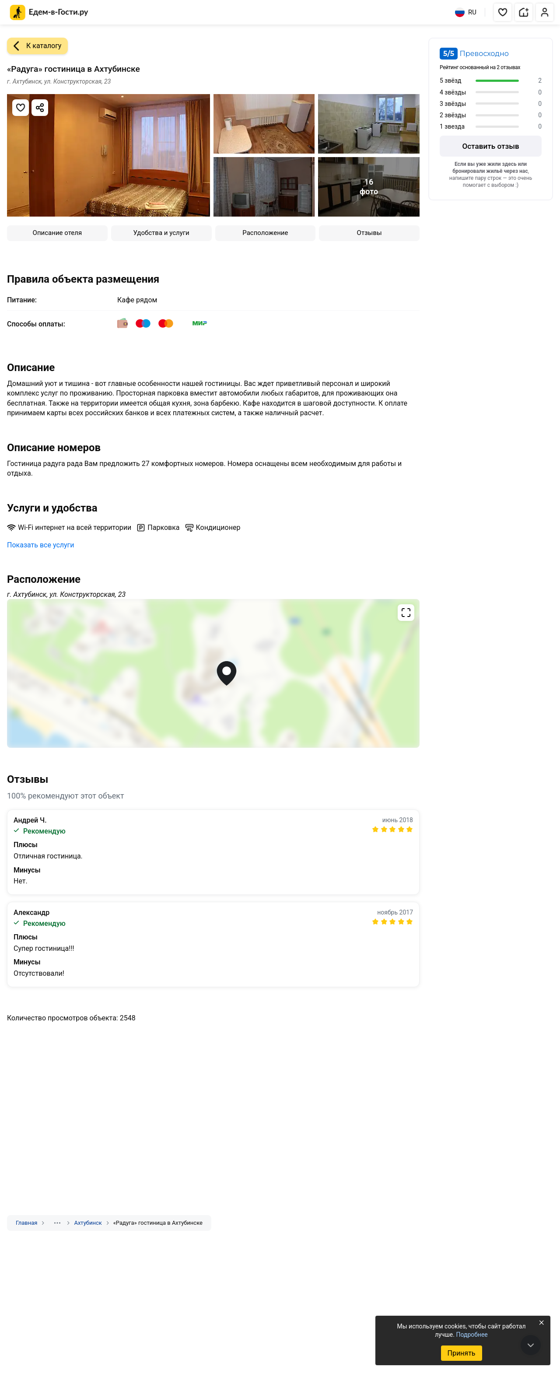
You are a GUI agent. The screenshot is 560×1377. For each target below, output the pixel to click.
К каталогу (34, 46)
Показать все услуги (40, 545)
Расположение (265, 233)
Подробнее (471, 1334)
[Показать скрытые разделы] (57, 1223)
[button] (502, 12)
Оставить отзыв (490, 146)
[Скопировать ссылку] (40, 107)
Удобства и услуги (161, 233)
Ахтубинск (88, 1222)
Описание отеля (57, 233)
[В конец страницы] (531, 1345)
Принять (461, 1353)
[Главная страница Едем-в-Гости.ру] (49, 12)
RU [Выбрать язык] (465, 12)
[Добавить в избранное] (20, 107)
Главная (26, 1222)
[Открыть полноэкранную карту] (213, 673)
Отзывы (369, 233)
